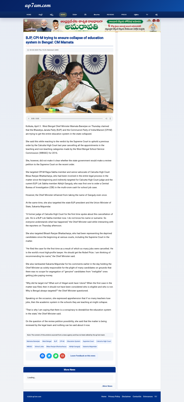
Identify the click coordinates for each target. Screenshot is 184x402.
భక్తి (156, 14)
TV (147, 14)
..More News (107, 386)
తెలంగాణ (97, 14)
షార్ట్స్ (51, 14)
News (63, 14)
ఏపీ (85, 14)
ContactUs (137, 396)
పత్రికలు (136, 14)
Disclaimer (126, 396)
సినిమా (75, 14)
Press (123, 14)
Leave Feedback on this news (82, 356)
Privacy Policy (114, 396)
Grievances (148, 396)
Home (29, 14)
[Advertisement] (139, 51)
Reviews (110, 14)
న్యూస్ (40, 14)
